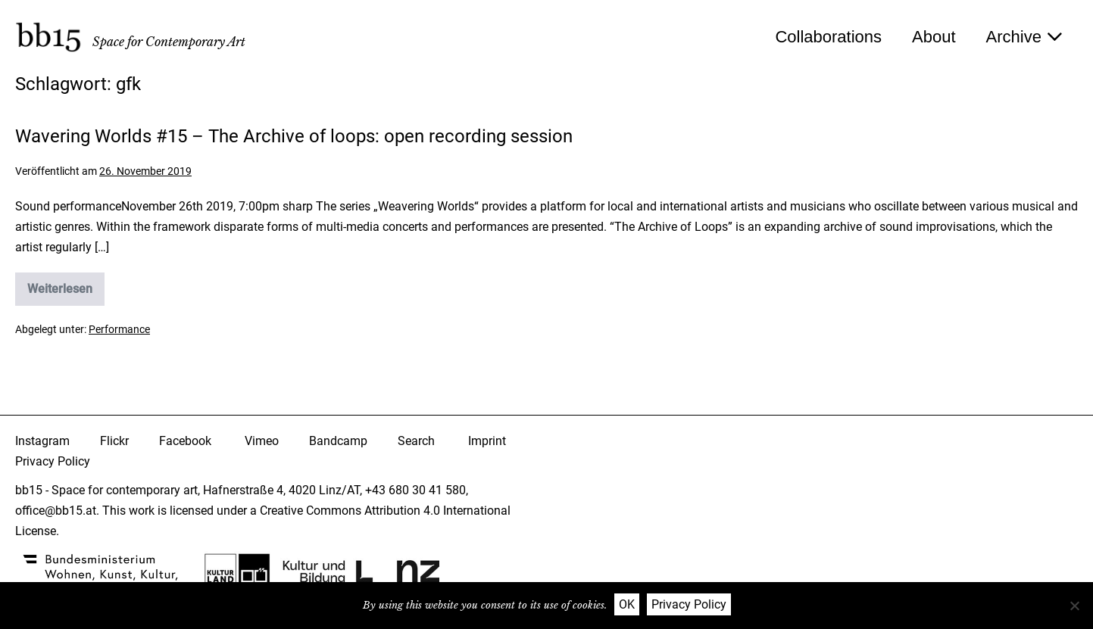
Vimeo (262, 441)
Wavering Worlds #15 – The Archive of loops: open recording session (294, 136)
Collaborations (828, 36)
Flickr (114, 441)
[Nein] (1074, 605)
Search (416, 441)
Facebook (185, 441)
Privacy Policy (52, 461)
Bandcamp (338, 441)
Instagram (42, 441)
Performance (119, 329)
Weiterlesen (66, 294)
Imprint (487, 441)
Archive (1024, 36)
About (934, 36)
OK (627, 604)
